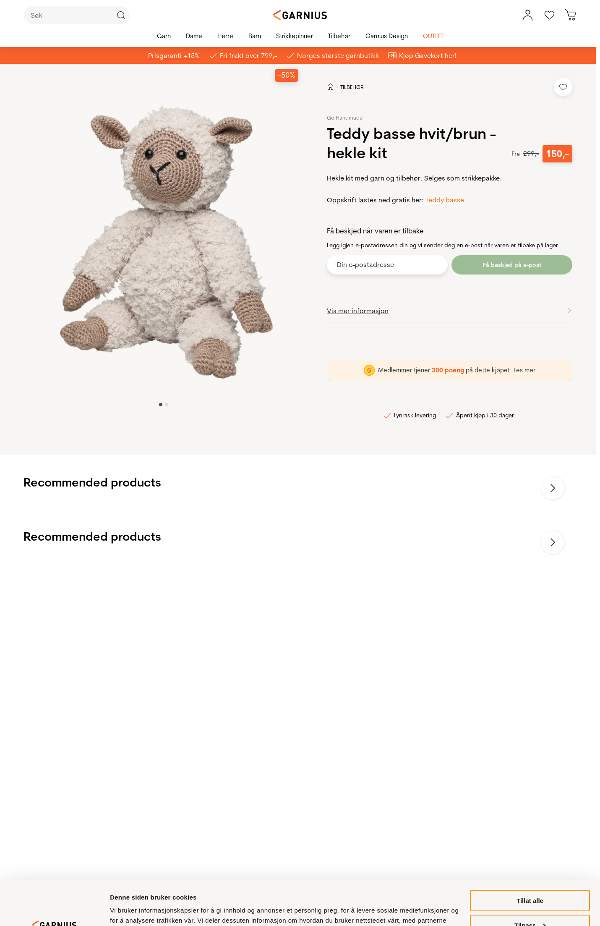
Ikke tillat (530, 905)
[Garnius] (300, 15)
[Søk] (76, 15)
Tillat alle (530, 856)
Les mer (524, 370)
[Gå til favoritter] (549, 15)
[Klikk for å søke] (121, 15)
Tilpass (530, 880)
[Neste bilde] (552, 488)
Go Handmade (345, 117)
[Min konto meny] (527, 15)
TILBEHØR (352, 87)
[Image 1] (166, 404)
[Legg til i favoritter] (563, 87)
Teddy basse (444, 200)
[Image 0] (160, 404)
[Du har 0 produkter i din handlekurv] (571, 15)
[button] (164, 241)
